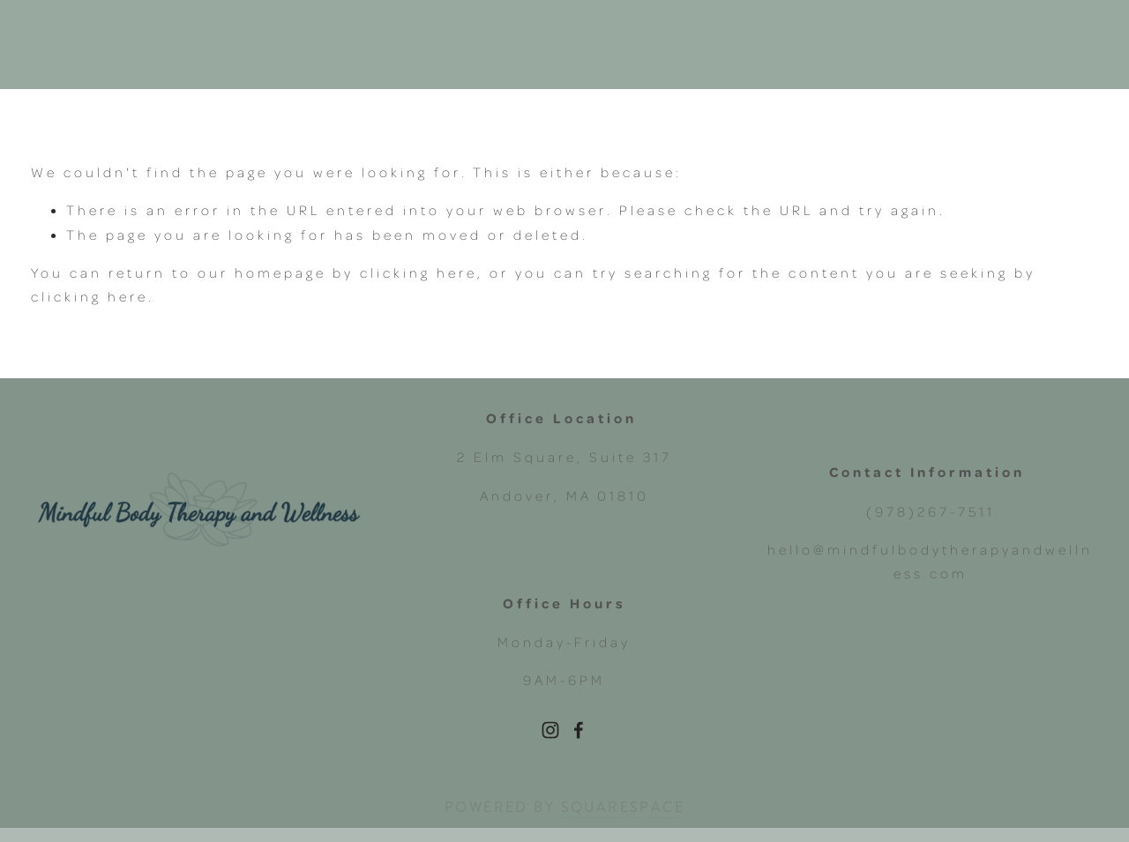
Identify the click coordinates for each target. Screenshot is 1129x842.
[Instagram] (550, 730)
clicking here (418, 272)
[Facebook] (578, 730)
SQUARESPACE (622, 807)
